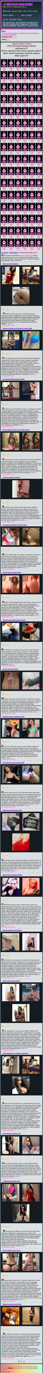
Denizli (18, 15)
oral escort (34, 24)
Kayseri (35, 11)
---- (7, 308)
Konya (30, 11)
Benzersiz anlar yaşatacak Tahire (13, 716)
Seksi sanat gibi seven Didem (12, 875)
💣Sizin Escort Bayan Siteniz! (17, 4)
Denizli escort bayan (26, 255)
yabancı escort (33, 25)
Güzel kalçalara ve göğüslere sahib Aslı (15, 1053)
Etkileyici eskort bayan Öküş (12, 1304)
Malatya (11, 15)
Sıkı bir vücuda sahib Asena (12, 572)
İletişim (20, 19)
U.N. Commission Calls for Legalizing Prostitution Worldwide (20, 33)
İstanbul (5, 15)
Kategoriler (9, 37)
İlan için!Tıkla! (4, 69)
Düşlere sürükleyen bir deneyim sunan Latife (17, 328)
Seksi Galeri (12, 19)
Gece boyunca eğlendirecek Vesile (14, 620)
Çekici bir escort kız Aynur (11, 477)
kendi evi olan (14, 24)
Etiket (5, 39)
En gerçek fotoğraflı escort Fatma (14, 379)
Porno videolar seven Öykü (11, 1250)
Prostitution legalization (9, 35)
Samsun (14, 11)
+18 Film (5, 19)
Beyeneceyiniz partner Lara (12, 1133)
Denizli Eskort (14, 252)
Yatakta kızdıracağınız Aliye (12, 1181)
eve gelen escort (32, 22)
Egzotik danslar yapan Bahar (12, 930)
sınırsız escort (22, 25)
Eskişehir (29, 15)
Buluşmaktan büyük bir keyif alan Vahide (16, 429)
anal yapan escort (9, 22)
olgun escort (24, 24)
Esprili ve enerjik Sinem (10, 669)
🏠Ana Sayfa (7, 11)
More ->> (10, 323)
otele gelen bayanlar (10, 25)
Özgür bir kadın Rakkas (10, 263)
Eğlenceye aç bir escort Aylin (12, 810)
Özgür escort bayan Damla (11, 981)
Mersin (20, 11)
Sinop (25, 11)
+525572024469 (4, 67)
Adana (23, 15)
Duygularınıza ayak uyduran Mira (13, 762)
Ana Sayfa (4, 252)
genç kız (6, 24)
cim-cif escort (20, 22)
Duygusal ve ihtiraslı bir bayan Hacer (15, 525)
